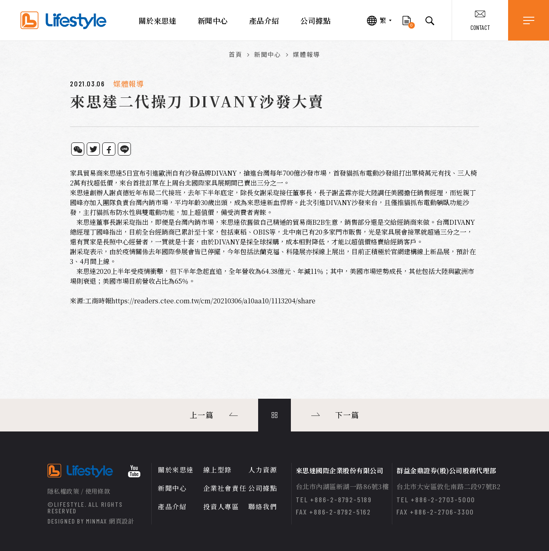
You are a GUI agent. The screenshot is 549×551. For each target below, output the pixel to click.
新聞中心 (213, 20)
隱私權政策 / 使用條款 (78, 491)
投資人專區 (221, 506)
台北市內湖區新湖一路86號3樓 (342, 486)
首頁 (235, 54)
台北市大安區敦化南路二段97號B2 (448, 486)
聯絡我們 (262, 506)
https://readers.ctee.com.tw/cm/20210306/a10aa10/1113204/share (213, 300)
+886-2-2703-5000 (443, 499)
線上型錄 (217, 469)
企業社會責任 (225, 488)
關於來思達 (158, 20)
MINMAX (110, 521)
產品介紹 (264, 20)
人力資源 (262, 469)
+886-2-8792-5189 (341, 499)
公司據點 (315, 20)
